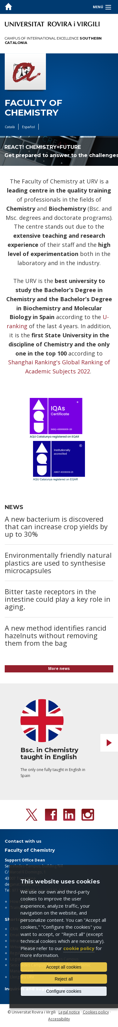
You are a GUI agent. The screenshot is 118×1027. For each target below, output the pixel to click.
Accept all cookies (63, 967)
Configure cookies (63, 991)
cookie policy (78, 948)
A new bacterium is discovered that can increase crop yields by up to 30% (56, 526)
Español (28, 126)
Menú (98, 7)
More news (59, 668)
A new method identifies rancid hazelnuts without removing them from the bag (55, 635)
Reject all (64, 978)
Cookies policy (96, 1012)
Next (109, 743)
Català (10, 126)
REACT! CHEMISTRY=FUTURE (42, 147)
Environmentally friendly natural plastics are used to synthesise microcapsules (58, 562)
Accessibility (59, 1019)
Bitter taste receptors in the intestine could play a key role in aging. (57, 599)
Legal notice (69, 1012)
